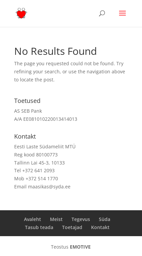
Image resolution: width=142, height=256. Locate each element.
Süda (104, 219)
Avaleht (32, 219)
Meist (56, 219)
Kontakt (100, 227)
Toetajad (72, 227)
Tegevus (81, 219)
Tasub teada (39, 227)
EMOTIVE (80, 247)
